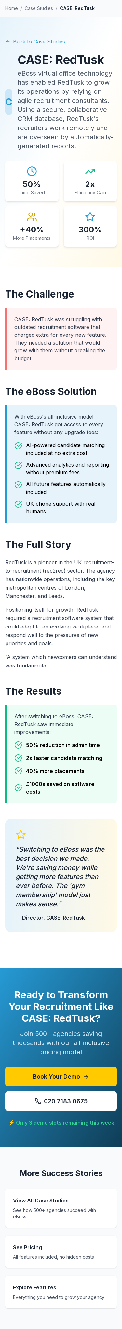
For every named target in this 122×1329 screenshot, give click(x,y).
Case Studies (39, 8)
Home (11, 8)
